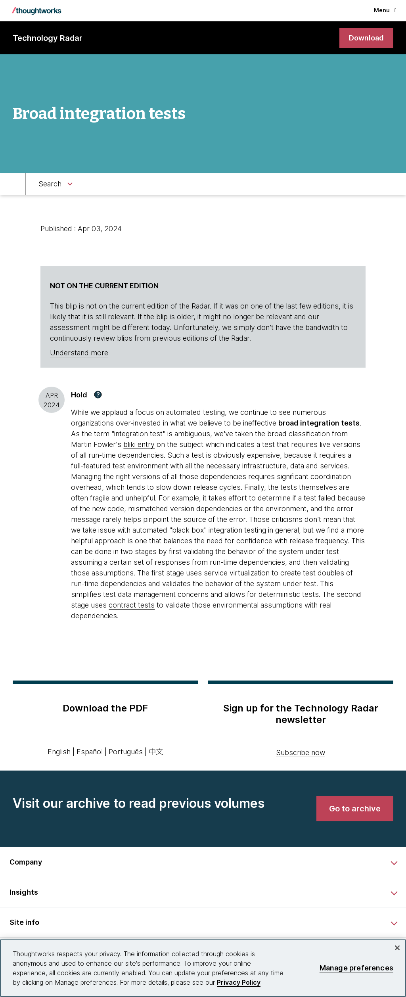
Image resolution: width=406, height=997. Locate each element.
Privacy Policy (238, 982)
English (59, 752)
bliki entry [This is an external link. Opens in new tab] (139, 444)
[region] (203, 968)
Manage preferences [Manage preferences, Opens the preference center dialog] (356, 968)
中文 (156, 752)
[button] (98, 395)
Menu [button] (385, 10)
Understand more (79, 353)
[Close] (397, 948)
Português (126, 752)
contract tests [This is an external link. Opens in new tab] (132, 605)
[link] (366, 38)
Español (90, 752)
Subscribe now (300, 752)
